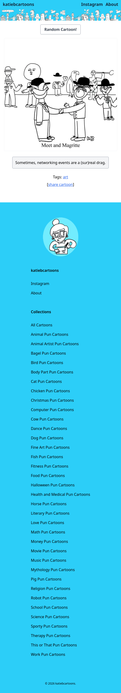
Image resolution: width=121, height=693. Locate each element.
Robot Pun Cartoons (49, 598)
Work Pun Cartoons (48, 654)
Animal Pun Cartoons (49, 334)
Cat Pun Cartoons (46, 381)
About (36, 293)
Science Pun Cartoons (50, 616)
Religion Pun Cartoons (50, 588)
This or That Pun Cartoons (54, 645)
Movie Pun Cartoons (49, 550)
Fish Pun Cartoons (47, 456)
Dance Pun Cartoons (49, 428)
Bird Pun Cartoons (47, 362)
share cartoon (60, 184)
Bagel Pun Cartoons (48, 353)
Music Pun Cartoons (48, 560)
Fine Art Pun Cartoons (50, 447)
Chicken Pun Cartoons (50, 390)
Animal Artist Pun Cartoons (55, 343)
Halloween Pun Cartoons (53, 485)
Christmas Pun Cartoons (52, 400)
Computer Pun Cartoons (52, 409)
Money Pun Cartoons (49, 541)
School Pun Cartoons (49, 607)
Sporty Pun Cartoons (49, 626)
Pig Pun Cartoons (46, 579)
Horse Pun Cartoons (49, 503)
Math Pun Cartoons (48, 532)
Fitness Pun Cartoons (49, 466)
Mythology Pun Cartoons (53, 569)
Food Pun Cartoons (48, 475)
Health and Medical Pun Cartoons (60, 494)
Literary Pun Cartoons (50, 513)
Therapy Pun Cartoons (50, 635)
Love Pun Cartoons (47, 522)
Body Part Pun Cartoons (52, 372)
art (65, 177)
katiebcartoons (18, 4)
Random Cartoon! (60, 29)
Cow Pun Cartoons (47, 419)
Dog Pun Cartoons (47, 438)
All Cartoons (41, 325)
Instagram (40, 283)
